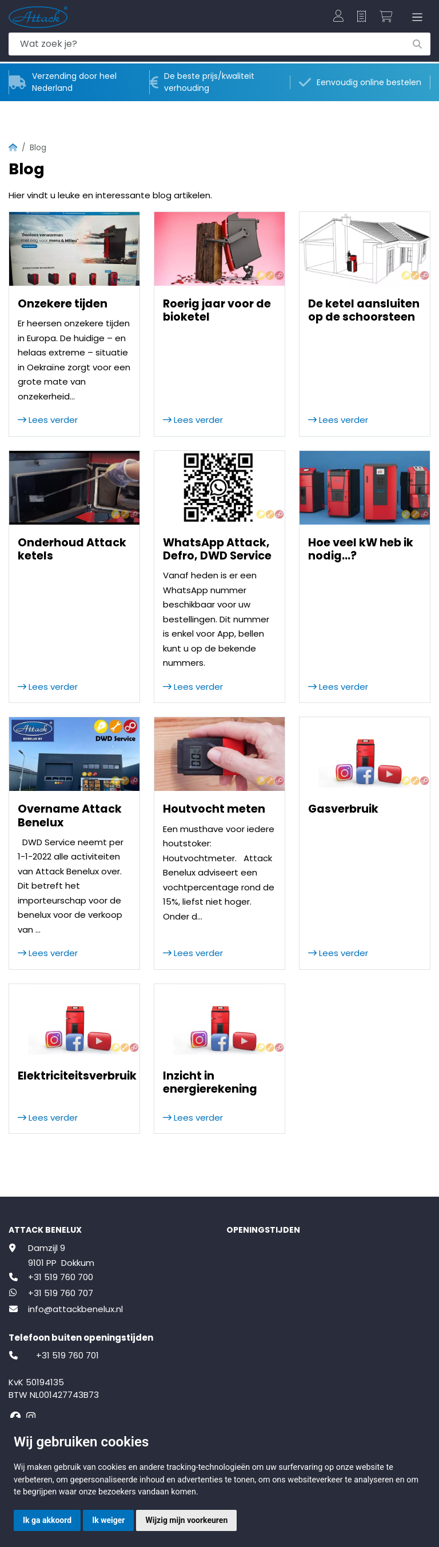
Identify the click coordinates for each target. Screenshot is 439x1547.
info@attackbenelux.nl (75, 1309)
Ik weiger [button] (108, 1520)
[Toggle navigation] (415, 17)
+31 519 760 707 (60, 1293)
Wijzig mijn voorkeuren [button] (186, 1520)
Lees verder (48, 420)
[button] (338, 17)
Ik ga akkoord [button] (47, 1520)
